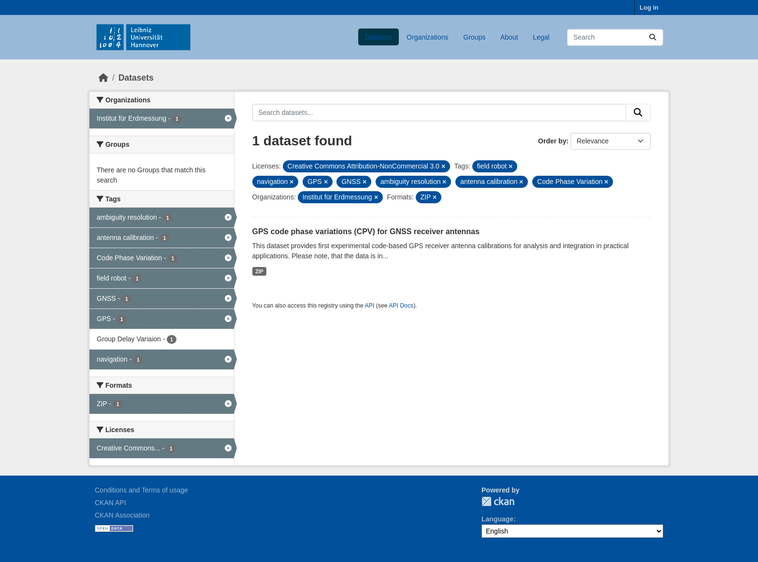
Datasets (378, 37)
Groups (474, 37)
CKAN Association (122, 515)
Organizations (427, 37)
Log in (649, 7)
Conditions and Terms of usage (141, 490)
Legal (541, 37)
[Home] (103, 78)
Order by (552, 141)
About (509, 37)
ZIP (259, 271)
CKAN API (110, 502)
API (370, 305)
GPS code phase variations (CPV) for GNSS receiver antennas (366, 231)
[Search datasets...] (615, 37)
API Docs (401, 305)
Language (497, 519)
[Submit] (652, 37)
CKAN (497, 501)
